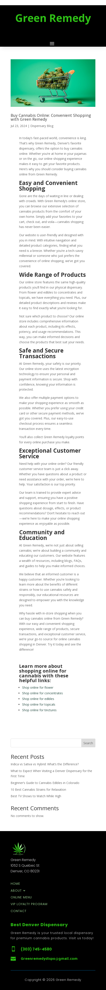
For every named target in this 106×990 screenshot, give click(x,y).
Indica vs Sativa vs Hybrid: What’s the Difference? (45, 764)
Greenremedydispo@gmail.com (49, 958)
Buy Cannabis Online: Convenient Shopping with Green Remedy (51, 117)
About (16, 891)
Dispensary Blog (41, 126)
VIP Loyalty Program (29, 904)
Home (15, 884)
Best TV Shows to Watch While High (36, 796)
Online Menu (21, 897)
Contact (18, 911)
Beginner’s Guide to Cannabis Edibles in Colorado (45, 783)
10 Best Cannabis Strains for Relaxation (38, 789)
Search (88, 743)
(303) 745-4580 (36, 949)
